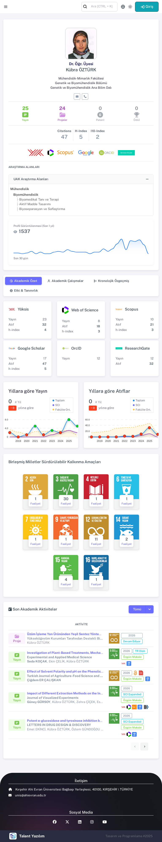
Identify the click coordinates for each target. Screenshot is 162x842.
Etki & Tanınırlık (24, 290)
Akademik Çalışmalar (65, 281)
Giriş (146, 6)
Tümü (137, 609)
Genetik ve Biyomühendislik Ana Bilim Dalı (81, 87)
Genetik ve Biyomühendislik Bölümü (81, 83)
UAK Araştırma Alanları (31, 179)
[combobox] (99, 6)
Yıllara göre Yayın (27, 391)
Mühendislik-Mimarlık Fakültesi (81, 78)
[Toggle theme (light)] (130, 7)
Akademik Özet (23, 281)
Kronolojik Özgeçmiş (111, 281)
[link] (144, 747)
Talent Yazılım (32, 836)
